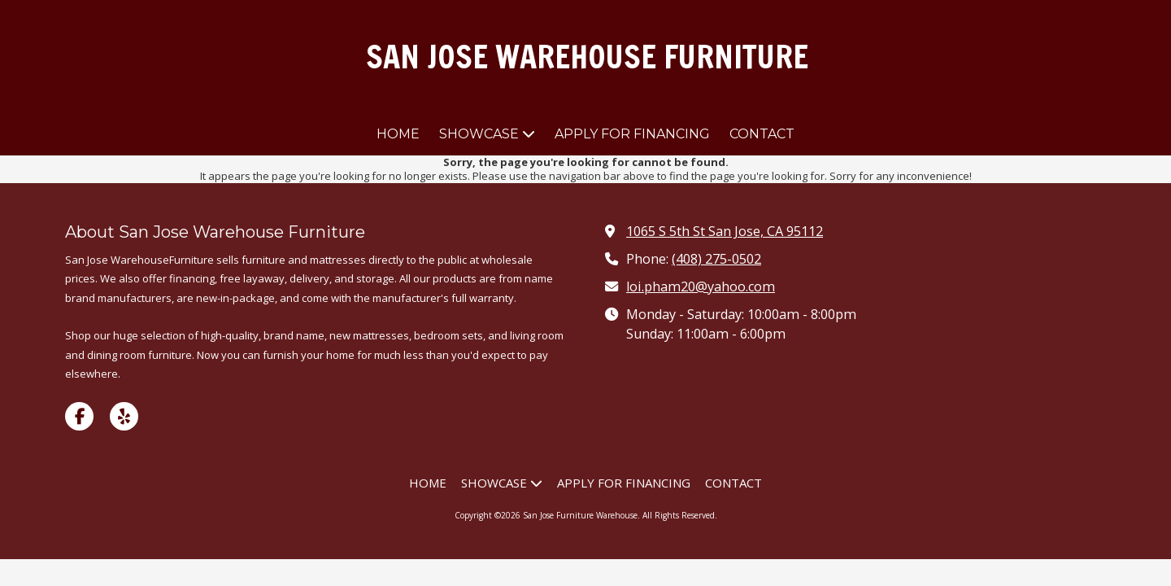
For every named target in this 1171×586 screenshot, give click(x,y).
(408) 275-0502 (716, 259)
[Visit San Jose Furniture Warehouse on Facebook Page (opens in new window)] (79, 416)
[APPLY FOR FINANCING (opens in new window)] (632, 134)
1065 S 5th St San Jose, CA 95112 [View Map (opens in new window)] (724, 231)
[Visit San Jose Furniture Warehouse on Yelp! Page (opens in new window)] (124, 416)
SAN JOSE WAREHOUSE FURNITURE (587, 56)
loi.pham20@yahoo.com (700, 286)
